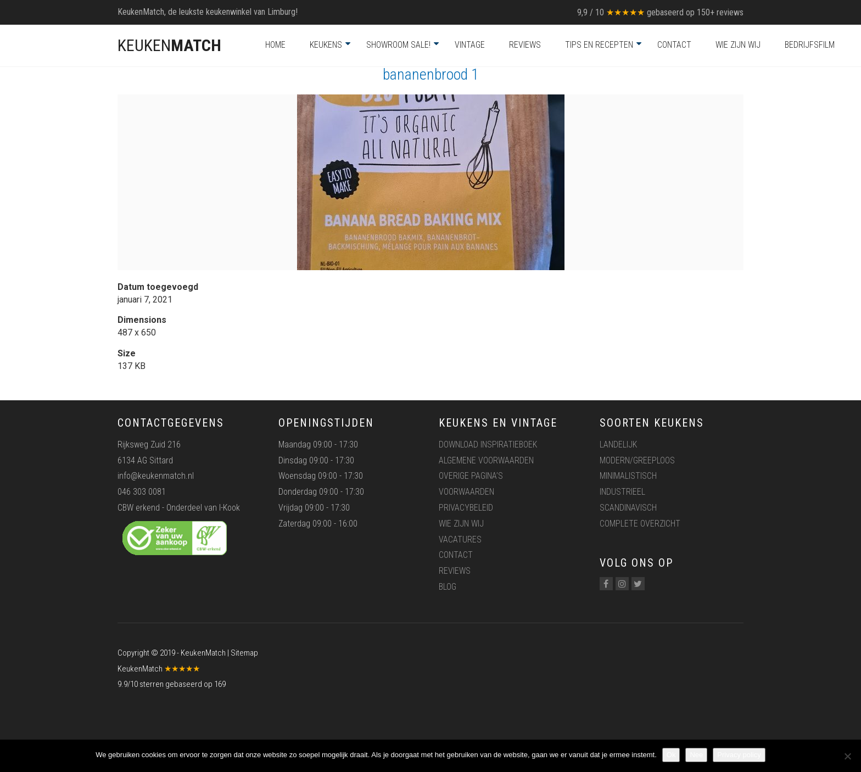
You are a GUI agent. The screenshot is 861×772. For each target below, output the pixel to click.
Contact (674, 45)
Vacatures (460, 539)
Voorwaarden (466, 491)
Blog (447, 586)
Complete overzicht (640, 523)
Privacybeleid (466, 507)
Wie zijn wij (738, 45)
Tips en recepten (599, 45)
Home (275, 45)
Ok (671, 755)
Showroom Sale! (398, 45)
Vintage (470, 45)
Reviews (525, 45)
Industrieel (622, 491)
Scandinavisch (628, 507)
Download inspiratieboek (488, 444)
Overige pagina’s (471, 476)
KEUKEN (169, 45)
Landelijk (618, 444)
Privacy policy (739, 755)
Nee (696, 755)
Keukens (326, 45)
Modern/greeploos (637, 460)
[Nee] (847, 756)
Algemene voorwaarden (486, 460)
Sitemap (244, 653)
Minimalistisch (628, 476)
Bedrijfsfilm (810, 45)
